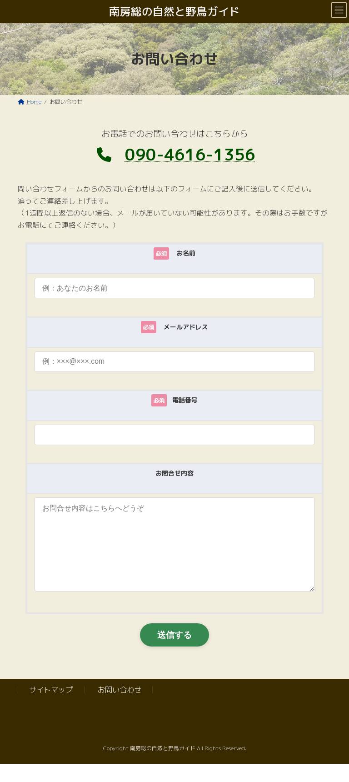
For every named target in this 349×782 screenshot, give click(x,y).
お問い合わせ (119, 708)
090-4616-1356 (190, 154)
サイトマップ (51, 708)
